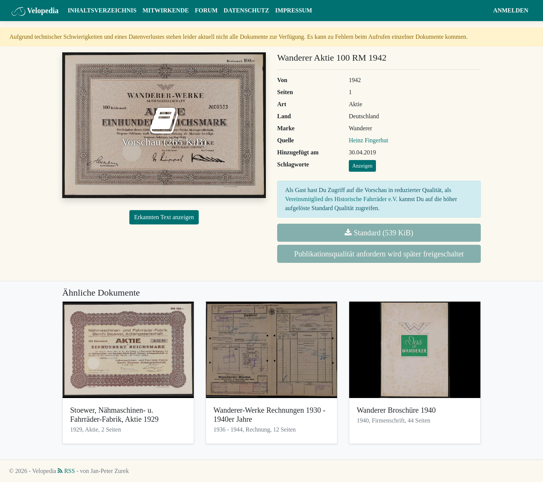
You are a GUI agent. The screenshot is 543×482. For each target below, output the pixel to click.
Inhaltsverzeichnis (102, 10)
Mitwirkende (166, 10)
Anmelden (510, 10)
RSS (66, 471)
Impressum (293, 10)
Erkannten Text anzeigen (164, 217)
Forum (206, 10)
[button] (483, 10)
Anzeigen (362, 166)
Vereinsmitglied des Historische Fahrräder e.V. (341, 199)
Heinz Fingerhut (368, 140)
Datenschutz (246, 10)
